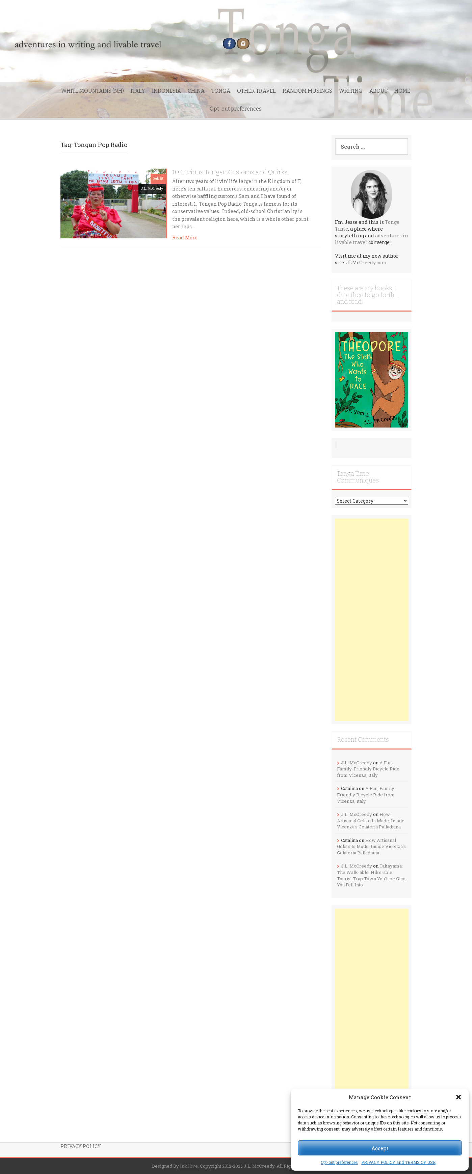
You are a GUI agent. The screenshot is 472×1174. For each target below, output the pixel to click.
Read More (185, 237)
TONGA (220, 91)
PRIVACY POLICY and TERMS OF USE (398, 1162)
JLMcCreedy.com (366, 262)
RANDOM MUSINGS (307, 91)
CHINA (196, 91)
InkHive (189, 1166)
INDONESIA (166, 91)
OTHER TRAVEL (256, 91)
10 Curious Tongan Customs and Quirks (229, 172)
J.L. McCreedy (152, 188)
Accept (380, 1148)
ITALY (138, 91)
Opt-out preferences (339, 1162)
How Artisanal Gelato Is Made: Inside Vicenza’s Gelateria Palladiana (370, 820)
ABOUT (378, 91)
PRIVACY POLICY (80, 1146)
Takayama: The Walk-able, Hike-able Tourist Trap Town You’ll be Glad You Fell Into (371, 875)
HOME (402, 91)
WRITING (351, 91)
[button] (458, 1097)
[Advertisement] (372, 620)
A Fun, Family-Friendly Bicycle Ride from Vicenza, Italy (368, 769)
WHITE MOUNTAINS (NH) (92, 91)
